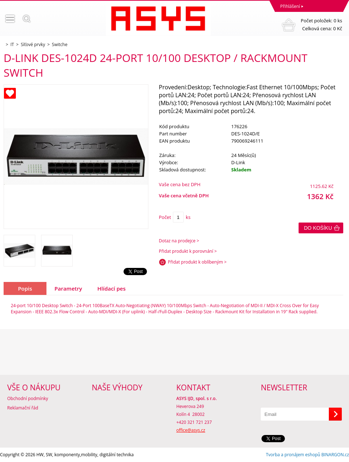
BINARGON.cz (335, 455)
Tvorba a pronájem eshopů (293, 455)
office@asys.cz (190, 430)
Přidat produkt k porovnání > (188, 251)
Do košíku (318, 228)
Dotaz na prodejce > (179, 241)
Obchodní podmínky (27, 398)
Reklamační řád (22, 408)
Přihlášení (290, 6)
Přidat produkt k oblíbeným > (197, 262)
